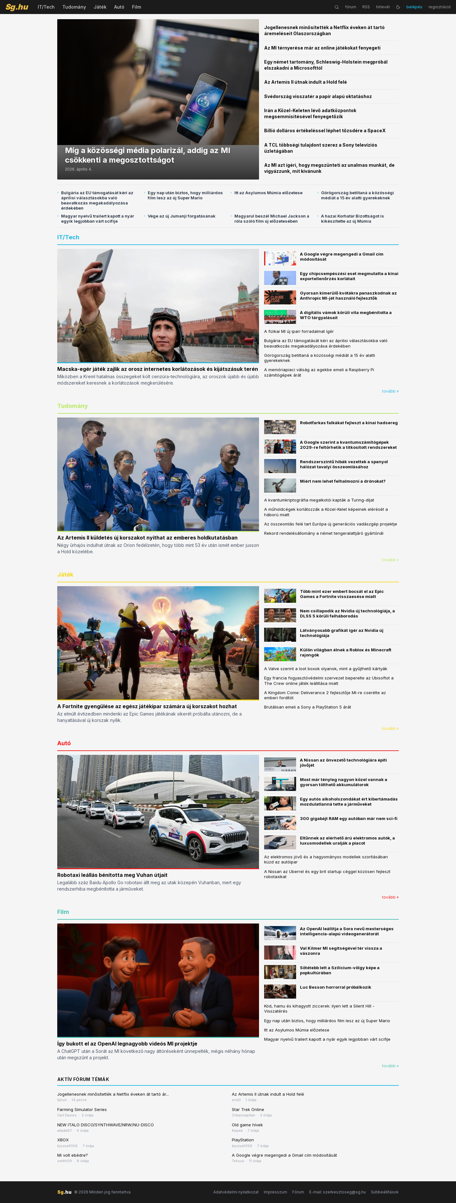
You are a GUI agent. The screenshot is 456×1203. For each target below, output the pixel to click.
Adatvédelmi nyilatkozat (236, 1192)
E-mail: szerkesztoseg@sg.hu (337, 1192)
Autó (119, 7)
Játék (100, 7)
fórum (350, 6)
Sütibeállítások (385, 1192)
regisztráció (439, 6)
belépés (414, 6)
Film (136, 7)
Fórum (298, 1192)
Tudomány (74, 7)
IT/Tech (46, 7)
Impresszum (275, 1192)
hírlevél (383, 6)
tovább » (390, 391)
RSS (366, 6)
